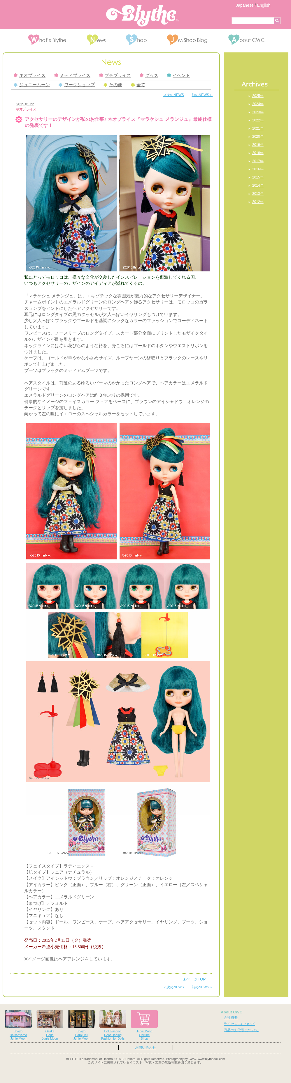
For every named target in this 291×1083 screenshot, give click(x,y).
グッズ (149, 75)
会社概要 (231, 1017)
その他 (113, 84)
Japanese (245, 5)
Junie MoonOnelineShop (144, 1025)
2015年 (258, 177)
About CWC (231, 1012)
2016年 (258, 169)
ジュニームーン (32, 84)
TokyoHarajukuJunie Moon (81, 1025)
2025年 (258, 96)
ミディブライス (72, 75)
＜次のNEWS (173, 95)
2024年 (258, 104)
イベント (178, 75)
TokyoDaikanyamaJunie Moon (18, 1025)
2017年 (258, 161)
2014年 (258, 185)
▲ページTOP (194, 979)
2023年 (258, 112)
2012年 (258, 202)
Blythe (142, 15)
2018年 (258, 153)
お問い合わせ (145, 1047)
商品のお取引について (241, 1030)
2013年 (258, 194)
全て (138, 84)
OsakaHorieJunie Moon (49, 1025)
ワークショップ (77, 84)
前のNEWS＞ (202, 95)
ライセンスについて (239, 1024)
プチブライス (115, 75)
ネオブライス (29, 75)
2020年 (258, 137)
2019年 (258, 145)
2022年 (258, 120)
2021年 (258, 128)
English (263, 5)
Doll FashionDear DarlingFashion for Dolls (112, 1025)
